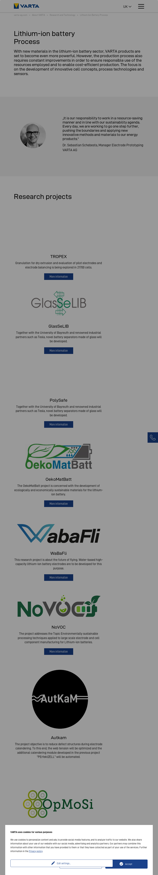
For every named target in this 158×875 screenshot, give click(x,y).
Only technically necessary (83, 864)
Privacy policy (36, 851)
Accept (128, 864)
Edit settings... (35, 864)
